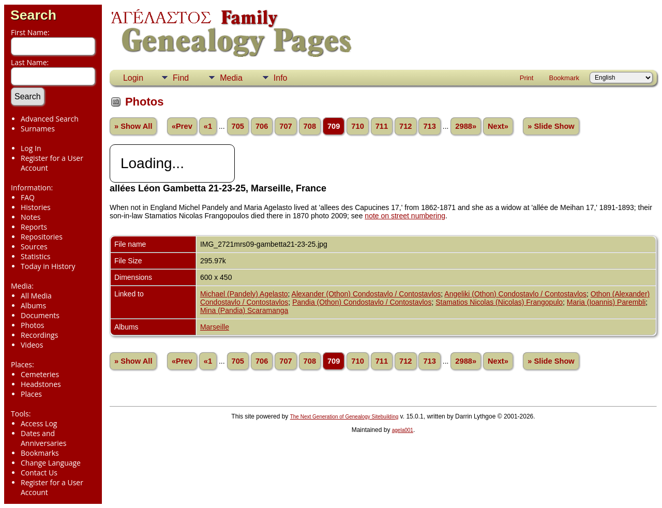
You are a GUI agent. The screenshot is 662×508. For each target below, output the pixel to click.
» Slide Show (551, 126)
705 (238, 126)
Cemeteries (40, 374)
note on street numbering (405, 216)
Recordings (39, 335)
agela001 (402, 430)
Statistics (36, 256)
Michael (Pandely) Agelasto (244, 294)
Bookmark (564, 78)
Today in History (48, 266)
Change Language (51, 463)
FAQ (28, 197)
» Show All (133, 126)
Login (133, 77)
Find (181, 77)
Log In (31, 148)
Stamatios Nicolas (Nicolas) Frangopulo (499, 302)
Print (527, 78)
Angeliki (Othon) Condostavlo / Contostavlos (515, 294)
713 (429, 126)
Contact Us (39, 472)
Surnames (38, 128)
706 (261, 126)
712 (405, 126)
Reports (34, 227)
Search (33, 15)
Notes (31, 217)
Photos (32, 325)
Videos (32, 345)
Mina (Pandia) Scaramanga (244, 310)
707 (285, 126)
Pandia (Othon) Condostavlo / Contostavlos (361, 302)
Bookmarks (40, 453)
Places (31, 394)
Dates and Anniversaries (43, 438)
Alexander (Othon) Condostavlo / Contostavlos (366, 294)
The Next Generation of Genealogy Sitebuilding (344, 417)
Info (281, 77)
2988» (465, 126)
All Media (36, 296)
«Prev (182, 126)
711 (381, 126)
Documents (40, 315)
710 (357, 126)
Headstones (41, 384)
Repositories (42, 237)
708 (310, 126)
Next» (498, 126)
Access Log (39, 423)
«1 (208, 126)
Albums (33, 305)
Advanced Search (50, 119)
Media (231, 77)
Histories (36, 207)
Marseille (214, 327)
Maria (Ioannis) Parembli (606, 302)
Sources (34, 246)
